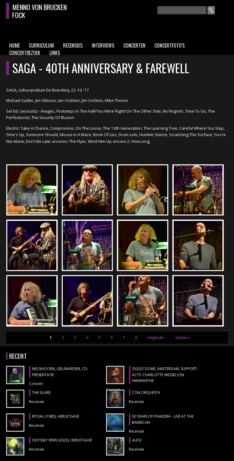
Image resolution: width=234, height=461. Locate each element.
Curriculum (41, 45)
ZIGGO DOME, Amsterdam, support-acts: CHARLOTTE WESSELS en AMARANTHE (165, 374)
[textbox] (182, 10)
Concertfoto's (169, 45)
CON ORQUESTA (146, 392)
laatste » (183, 337)
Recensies (73, 45)
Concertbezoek (24, 52)
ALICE (136, 440)
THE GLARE (41, 392)
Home (14, 45)
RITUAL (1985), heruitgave (55, 416)
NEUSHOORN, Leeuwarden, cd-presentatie (60, 371)
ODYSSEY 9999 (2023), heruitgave (62, 440)
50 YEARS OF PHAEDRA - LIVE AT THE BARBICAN (162, 419)
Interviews (103, 45)
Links (54, 52)
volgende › (156, 337)
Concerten (134, 45)
